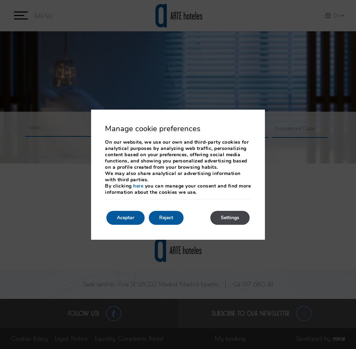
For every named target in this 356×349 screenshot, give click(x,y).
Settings (230, 217)
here (138, 186)
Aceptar (125, 217)
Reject (166, 217)
